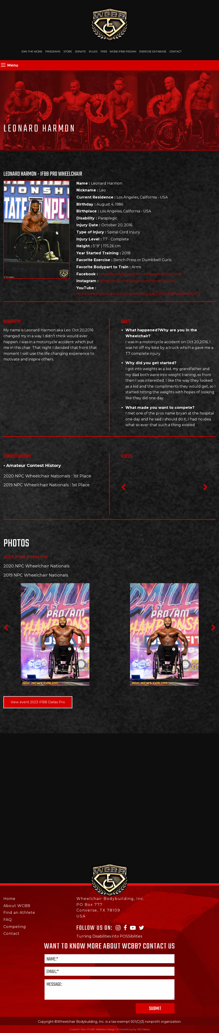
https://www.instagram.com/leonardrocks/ (137, 281)
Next (205, 488)
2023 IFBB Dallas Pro (25, 556)
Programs (52, 51)
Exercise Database (152, 51)
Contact (175, 51)
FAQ (7, 919)
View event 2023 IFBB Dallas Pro (38, 702)
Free (104, 51)
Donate (80, 51)
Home (9, 898)
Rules (93, 51)
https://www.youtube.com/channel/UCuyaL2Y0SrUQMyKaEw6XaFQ (138, 293)
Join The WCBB (31, 51)
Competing (14, 927)
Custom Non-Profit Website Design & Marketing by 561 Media (109, 1029)
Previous (123, 488)
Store (67, 51)
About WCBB (16, 906)
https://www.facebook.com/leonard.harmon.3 (140, 274)
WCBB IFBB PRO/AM (123, 51)
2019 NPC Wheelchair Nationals (36, 484)
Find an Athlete (19, 912)
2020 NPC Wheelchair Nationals (36, 476)
